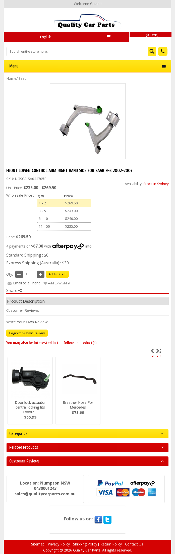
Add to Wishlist (59, 283)
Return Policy (111, 544)
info (88, 246)
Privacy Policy (59, 544)
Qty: (9, 274)
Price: (10, 236)
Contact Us (134, 544)
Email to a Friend (26, 283)
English (45, 36)
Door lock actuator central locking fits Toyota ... (30, 407)
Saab (23, 78)
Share (14, 290)
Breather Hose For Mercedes (78, 405)
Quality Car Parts (86, 550)
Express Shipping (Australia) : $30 (37, 263)
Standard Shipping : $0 (27, 255)
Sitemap (37, 544)
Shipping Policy (85, 544)
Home (11, 78)
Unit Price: (14, 187)
